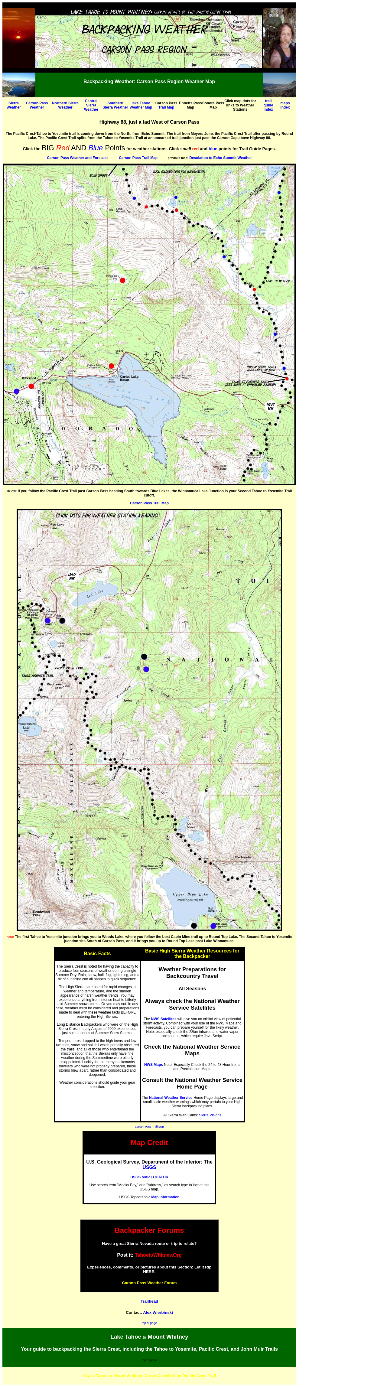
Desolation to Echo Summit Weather (220, 158)
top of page (149, 1323)
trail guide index (268, 105)
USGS (149, 1167)
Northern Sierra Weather (65, 105)
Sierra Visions (210, 1115)
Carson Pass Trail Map (138, 158)
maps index (285, 105)
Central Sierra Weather (91, 105)
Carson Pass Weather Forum (149, 1283)
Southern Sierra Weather (115, 105)
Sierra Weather (13, 105)
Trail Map (166, 107)
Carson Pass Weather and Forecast (77, 158)
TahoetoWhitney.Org (158, 1255)
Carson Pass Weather (37, 105)
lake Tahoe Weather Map (141, 105)
